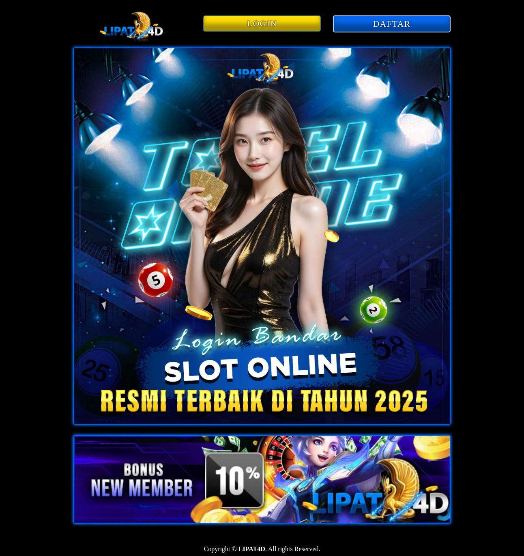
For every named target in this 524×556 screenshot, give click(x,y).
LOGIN (262, 23)
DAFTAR (392, 24)
